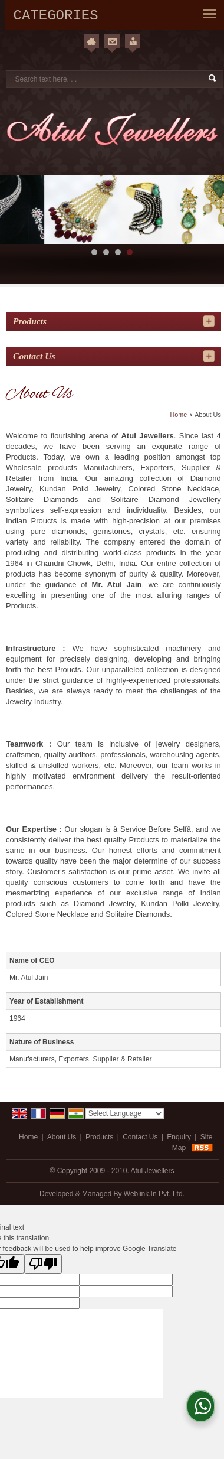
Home (178, 414)
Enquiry (179, 1137)
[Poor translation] (43, 1264)
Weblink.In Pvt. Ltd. (154, 1194)
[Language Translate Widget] (124, 1113)
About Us (61, 1137)
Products (30, 321)
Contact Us (140, 1137)
